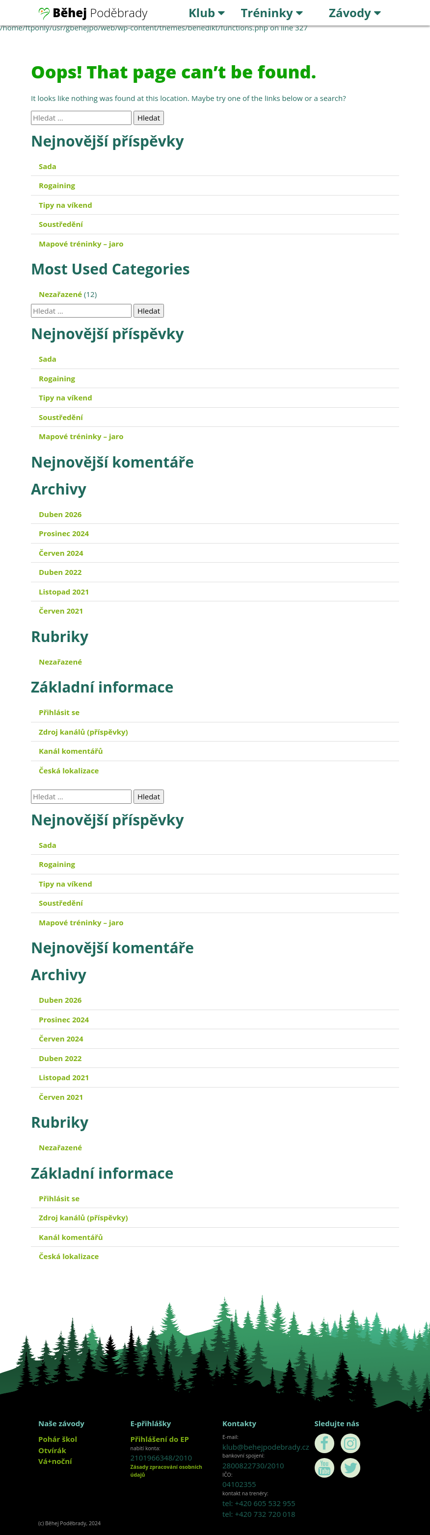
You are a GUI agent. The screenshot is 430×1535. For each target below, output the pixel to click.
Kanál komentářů (71, 751)
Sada (47, 166)
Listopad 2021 (64, 591)
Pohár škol (57, 1439)
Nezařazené (60, 294)
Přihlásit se (59, 712)
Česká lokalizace (69, 770)
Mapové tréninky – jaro (81, 243)
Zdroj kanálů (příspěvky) (83, 732)
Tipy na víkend (65, 205)
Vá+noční (55, 1461)
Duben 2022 (60, 572)
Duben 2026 (60, 514)
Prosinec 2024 (64, 533)
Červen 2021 (61, 611)
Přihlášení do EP (160, 1439)
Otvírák (52, 1450)
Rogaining (57, 185)
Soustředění (61, 224)
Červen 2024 (61, 553)
